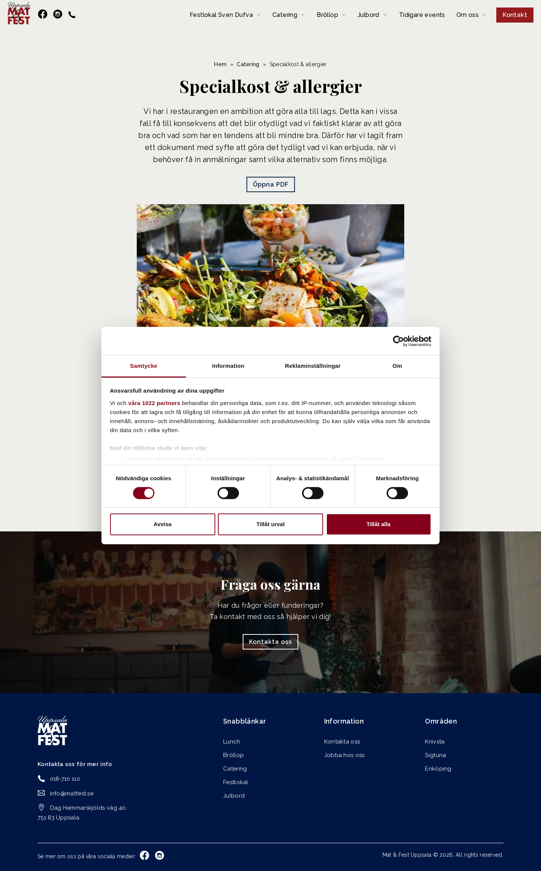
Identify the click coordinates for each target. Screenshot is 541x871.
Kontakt (515, 15)
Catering (284, 15)
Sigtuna (435, 755)
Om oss (467, 15)
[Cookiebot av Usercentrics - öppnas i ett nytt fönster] (398, 341)
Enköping (438, 768)
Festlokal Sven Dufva (221, 15)
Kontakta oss (270, 641)
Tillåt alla (379, 524)
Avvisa (163, 524)
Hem (220, 64)
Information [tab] (228, 366)
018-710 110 (65, 778)
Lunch (231, 741)
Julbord (368, 15)
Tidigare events (422, 15)
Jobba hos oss (344, 755)
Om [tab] (397, 366)
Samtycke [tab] (143, 366)
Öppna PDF (271, 184)
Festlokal (235, 782)
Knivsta (434, 741)
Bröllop (327, 15)
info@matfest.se (72, 793)
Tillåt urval (271, 524)
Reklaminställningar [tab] (312, 366)
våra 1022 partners (154, 403)
